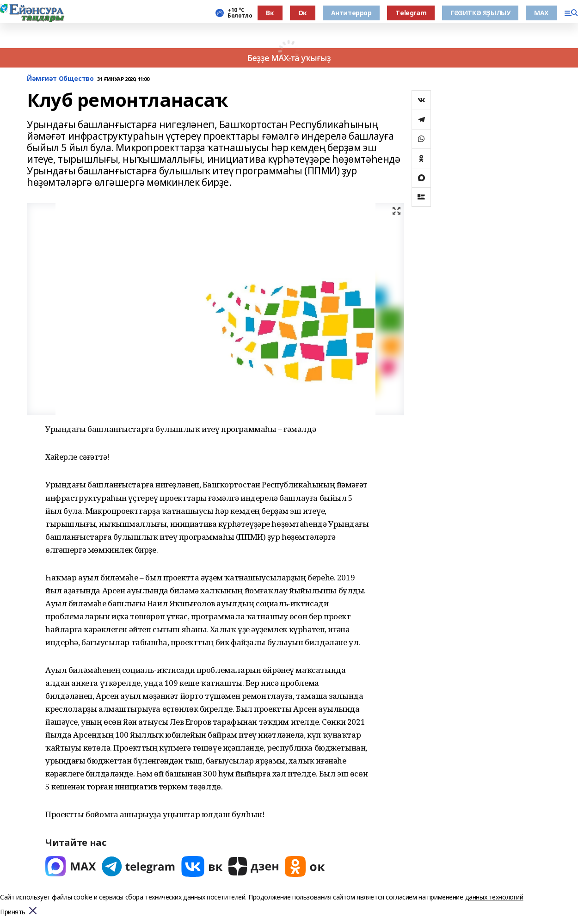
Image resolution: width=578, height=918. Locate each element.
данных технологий (494, 897)
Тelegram (410, 12)
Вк (270, 12)
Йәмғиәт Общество (60, 79)
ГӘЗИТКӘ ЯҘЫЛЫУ (480, 12)
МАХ (541, 12)
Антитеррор (351, 12)
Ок (302, 12)
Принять (12, 912)
